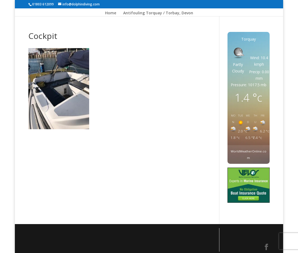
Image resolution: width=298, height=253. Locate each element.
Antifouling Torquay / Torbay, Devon (158, 13)
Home (110, 13)
